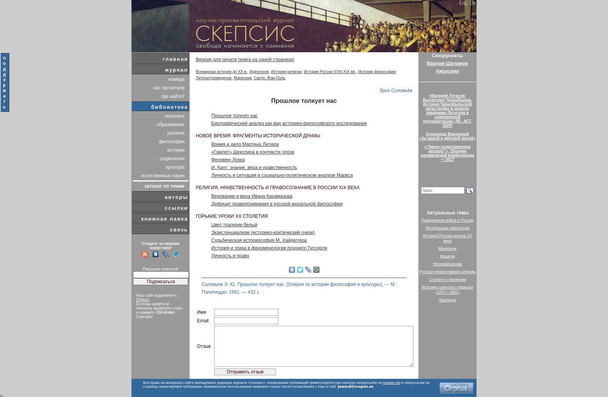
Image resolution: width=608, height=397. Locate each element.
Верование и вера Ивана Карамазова (251, 196)
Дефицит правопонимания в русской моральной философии (277, 204)
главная (175, 59)
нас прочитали (169, 88)
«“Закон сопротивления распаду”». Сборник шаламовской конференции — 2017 (447, 153)
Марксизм (243, 78)
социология (172, 158)
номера (176, 79)
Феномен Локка (228, 160)
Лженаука (447, 300)
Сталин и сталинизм (447, 279)
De (473, 3)
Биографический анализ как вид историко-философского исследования (289, 123)
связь (179, 230)
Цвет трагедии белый (234, 225)
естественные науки (163, 175)
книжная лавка (164, 219)
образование (171, 124)
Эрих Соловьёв (395, 90)
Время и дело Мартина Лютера (245, 144)
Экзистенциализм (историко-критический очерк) (263, 232)
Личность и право (230, 255)
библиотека (169, 107)
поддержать (5, 82)
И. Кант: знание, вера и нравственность (254, 167)
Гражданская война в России (447, 220)
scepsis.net (391, 383)
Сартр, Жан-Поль (269, 78)
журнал (176, 70)
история (176, 150)
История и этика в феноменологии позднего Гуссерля (269, 248)
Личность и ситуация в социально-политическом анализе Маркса (282, 175)
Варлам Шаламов (447, 63)
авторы (176, 197)
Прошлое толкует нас (234, 115)
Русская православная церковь (447, 272)
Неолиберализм (447, 264)
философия (172, 141)
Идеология (259, 72)
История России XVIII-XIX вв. (330, 72)
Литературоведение (213, 78)
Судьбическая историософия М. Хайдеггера (259, 240)
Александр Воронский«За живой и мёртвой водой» (447, 136)
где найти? (173, 96)
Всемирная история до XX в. (221, 72)
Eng (463, 3)
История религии (286, 72)
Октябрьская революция (447, 228)
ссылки (176, 208)
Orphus (142, 300)
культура (175, 167)
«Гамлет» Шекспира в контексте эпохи (252, 152)
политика (175, 116)
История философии (377, 72)
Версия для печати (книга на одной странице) (245, 59)
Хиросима (447, 71)
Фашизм (447, 256)
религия (176, 133)
